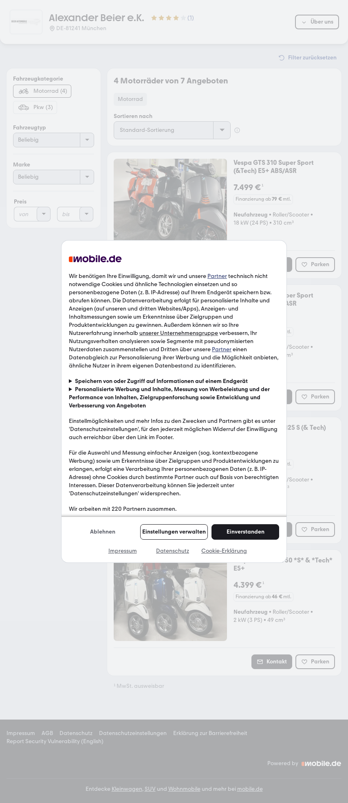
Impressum (122, 550)
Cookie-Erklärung (224, 550)
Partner (217, 276)
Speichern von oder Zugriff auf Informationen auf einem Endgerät (161, 381)
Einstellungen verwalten (174, 531)
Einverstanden (245, 531)
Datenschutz (172, 550)
